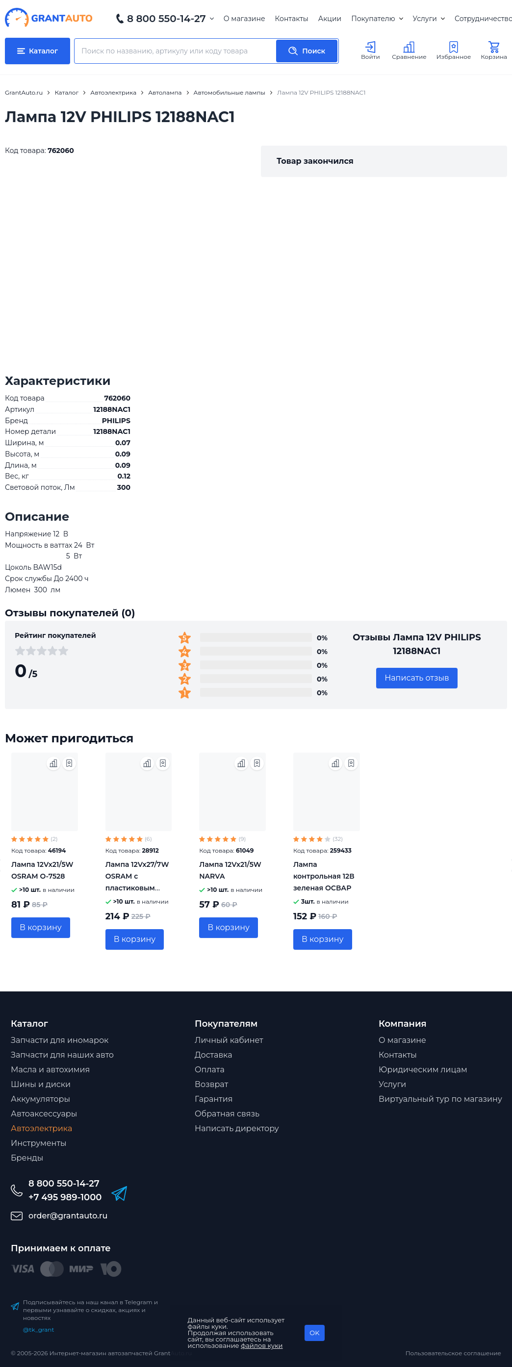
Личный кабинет (229, 1040)
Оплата (210, 1069)
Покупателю (377, 18)
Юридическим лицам (423, 1069)
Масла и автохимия (50, 1069)
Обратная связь (227, 1113)
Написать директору (237, 1128)
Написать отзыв (416, 678)
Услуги (429, 18)
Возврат (211, 1084)
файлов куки (262, 1345)
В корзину (41, 927)
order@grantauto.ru (67, 1215)
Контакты (291, 18)
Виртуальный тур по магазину (440, 1099)
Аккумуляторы (40, 1099)
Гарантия (213, 1099)
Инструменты (39, 1143)
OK (314, 1333)
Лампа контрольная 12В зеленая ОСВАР (324, 876)
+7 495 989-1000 (65, 1197)
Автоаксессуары (44, 1113)
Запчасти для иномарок (59, 1040)
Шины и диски (41, 1084)
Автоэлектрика (41, 1128)
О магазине (244, 18)
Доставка (213, 1055)
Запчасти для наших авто (62, 1055)
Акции (329, 18)
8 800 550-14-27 (166, 19)
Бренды (27, 1158)
